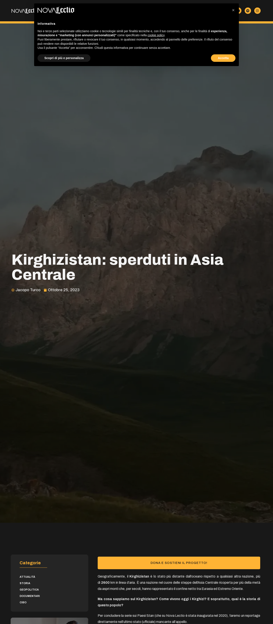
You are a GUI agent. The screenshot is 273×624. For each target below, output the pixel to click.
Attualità (27, 576)
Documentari (30, 596)
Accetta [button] (223, 58)
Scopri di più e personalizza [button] (64, 58)
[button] (233, 10)
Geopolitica (29, 589)
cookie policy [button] (156, 35)
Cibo (23, 602)
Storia (25, 583)
